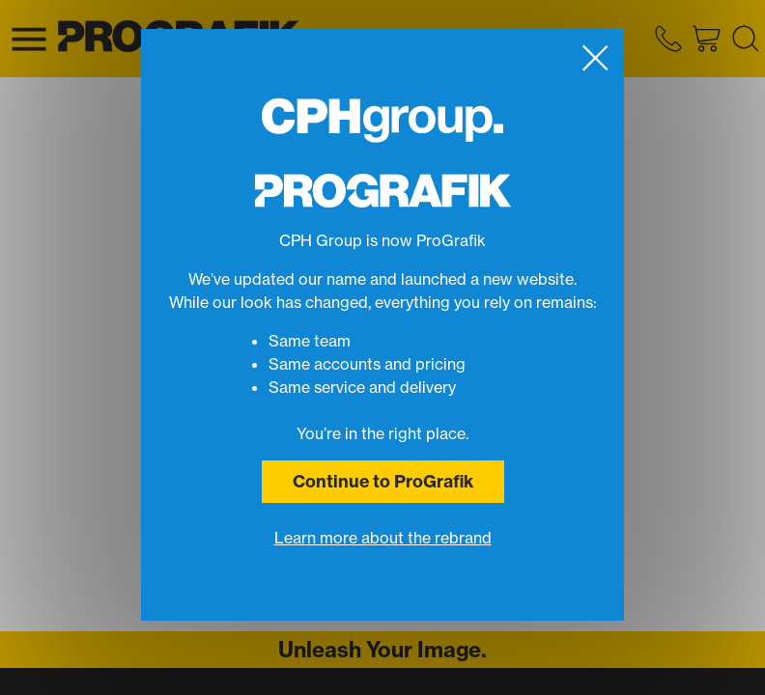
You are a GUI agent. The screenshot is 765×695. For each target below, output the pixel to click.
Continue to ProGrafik (383, 481)
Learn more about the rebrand (383, 537)
